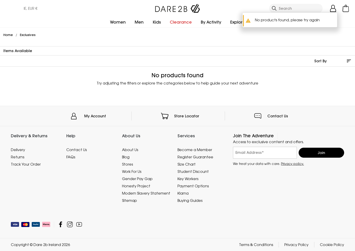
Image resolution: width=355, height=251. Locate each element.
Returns (17, 157)
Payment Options (193, 186)
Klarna (183, 193)
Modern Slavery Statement (146, 193)
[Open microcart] (345, 8)
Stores (127, 164)
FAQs (70, 157)
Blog (126, 157)
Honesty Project (136, 186)
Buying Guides (190, 200)
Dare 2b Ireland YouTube (79, 224)
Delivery (18, 149)
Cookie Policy (332, 244)
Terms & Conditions (256, 244)
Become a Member (195, 149)
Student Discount (193, 171)
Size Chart (187, 164)
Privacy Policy (296, 244)
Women (118, 22)
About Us (130, 149)
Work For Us (131, 171)
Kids (157, 22)
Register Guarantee (195, 157)
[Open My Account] (333, 8)
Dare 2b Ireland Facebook (60, 224)
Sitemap (129, 200)
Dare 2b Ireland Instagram (70, 224)
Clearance (181, 22)
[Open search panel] (296, 8)
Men (139, 22)
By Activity (211, 22)
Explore (237, 22)
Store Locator (186, 116)
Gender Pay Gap (137, 178)
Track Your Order (26, 164)
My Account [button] (95, 116)
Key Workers (188, 178)
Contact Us (277, 116)
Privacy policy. (292, 164)
